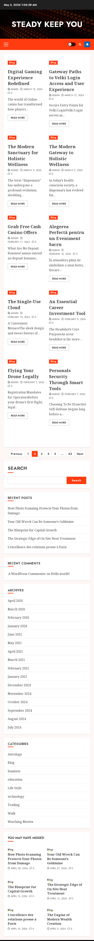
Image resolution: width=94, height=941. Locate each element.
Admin (15, 89)
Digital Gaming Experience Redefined (25, 77)
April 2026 (15, 597)
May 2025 (15, 639)
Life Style (15, 784)
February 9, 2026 (75, 319)
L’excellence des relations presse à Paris (37, 543)
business (14, 767)
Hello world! (60, 570)
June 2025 (15, 630)
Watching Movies (20, 818)
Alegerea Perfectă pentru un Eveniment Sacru (66, 235)
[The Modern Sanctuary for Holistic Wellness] (26, 138)
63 (70, 450)
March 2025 (16, 656)
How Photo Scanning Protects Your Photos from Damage (24, 854)
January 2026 (17, 622)
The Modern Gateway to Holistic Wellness (62, 155)
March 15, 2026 (33, 89)
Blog (12, 62)
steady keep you (47, 24)
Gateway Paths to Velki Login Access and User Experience (66, 80)
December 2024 (19, 681)
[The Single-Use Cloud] (26, 293)
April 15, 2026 (19, 892)
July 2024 (14, 723)
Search (17, 464)
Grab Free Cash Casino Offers (24, 229)
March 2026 (16, 605)
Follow (87, 44)
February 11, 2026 (19, 242)
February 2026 (18, 614)
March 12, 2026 (74, 95)
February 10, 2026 (60, 254)
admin (56, 95)
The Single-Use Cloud (24, 304)
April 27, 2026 (58, 864)
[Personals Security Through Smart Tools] (67, 362)
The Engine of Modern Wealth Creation (59, 915)
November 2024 (19, 690)
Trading (14, 801)
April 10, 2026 (19, 925)
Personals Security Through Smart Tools (66, 379)
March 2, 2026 (74, 170)
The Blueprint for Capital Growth (32, 526)
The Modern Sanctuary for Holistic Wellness (23, 155)
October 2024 (17, 698)
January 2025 (17, 673)
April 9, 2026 (58, 925)
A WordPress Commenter (27, 570)
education (15, 775)
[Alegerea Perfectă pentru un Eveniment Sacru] (67, 218)
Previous (16, 450)
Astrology (15, 750)
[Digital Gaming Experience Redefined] (26, 63)
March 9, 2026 (33, 170)
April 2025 (15, 647)
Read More (18, 118)
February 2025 (18, 664)
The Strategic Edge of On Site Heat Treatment (41, 534)
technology (16, 792)
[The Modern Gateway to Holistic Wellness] (67, 138)
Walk (11, 809)
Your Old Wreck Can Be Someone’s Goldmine (41, 518)
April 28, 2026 (19, 864)
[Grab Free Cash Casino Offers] (26, 218)
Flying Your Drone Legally (23, 373)
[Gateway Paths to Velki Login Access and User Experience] (67, 63)
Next (80, 450)
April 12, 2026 (58, 894)
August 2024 (17, 715)
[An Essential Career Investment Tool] (67, 293)
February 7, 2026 (34, 382)
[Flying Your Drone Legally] (26, 362)
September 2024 (20, 706)
